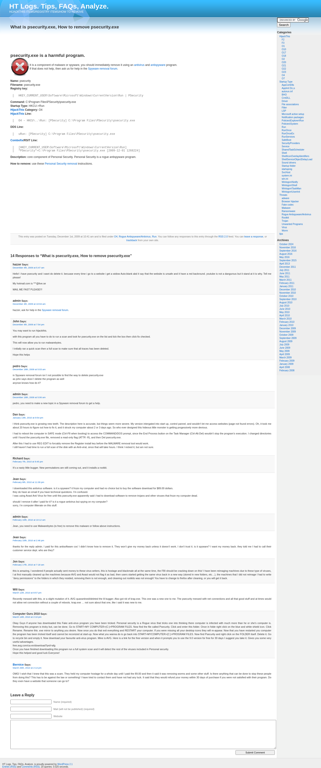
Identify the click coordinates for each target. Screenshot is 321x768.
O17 (284, 52)
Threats (283, 195)
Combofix (16, 140)
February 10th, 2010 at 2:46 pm (28, 540)
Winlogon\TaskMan (291, 188)
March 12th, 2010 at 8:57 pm (27, 592)
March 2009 (285, 357)
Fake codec (288, 204)
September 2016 (288, 250)
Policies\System (290, 124)
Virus (284, 227)
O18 (284, 56)
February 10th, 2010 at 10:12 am (29, 520)
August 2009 (285, 341)
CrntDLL (286, 98)
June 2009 (284, 348)
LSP (284, 111)
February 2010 (286, 322)
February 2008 (286, 370)
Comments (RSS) (30, 766)
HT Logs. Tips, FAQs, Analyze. (59, 6)
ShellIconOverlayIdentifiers (295, 156)
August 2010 (285, 302)
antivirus (139, 65)
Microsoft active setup (293, 114)
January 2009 (286, 364)
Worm (285, 230)
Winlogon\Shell (289, 185)
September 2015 (288, 260)
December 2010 (287, 289)
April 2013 (284, 263)
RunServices (288, 136)
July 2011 (284, 270)
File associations (290, 104)
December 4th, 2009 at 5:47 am (28, 267)
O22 (284, 69)
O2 (283, 59)
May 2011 (284, 276)
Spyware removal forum (102, 68)
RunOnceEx (288, 133)
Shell (284, 153)
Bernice (18, 664)
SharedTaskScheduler (293, 149)
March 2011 (285, 280)
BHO (284, 94)
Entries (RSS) (9, 766)
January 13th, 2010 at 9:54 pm (28, 417)
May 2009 (284, 351)
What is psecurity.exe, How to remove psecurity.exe (64, 27)
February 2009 (286, 360)
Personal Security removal (61, 163)
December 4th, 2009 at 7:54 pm (28, 324)
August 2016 (285, 254)
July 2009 (284, 344)
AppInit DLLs (288, 88)
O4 (283, 75)
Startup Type (286, 81)
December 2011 (287, 267)
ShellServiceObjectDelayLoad (297, 159)
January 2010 (286, 325)
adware (285, 198)
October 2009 (286, 335)
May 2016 (284, 257)
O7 (283, 78)
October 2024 (286, 244)
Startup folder (289, 166)
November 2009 (287, 331)
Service (285, 146)
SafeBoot (286, 140)
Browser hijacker (290, 201)
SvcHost (286, 172)
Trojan (285, 221)
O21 (284, 65)
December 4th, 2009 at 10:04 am (29, 304)
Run (284, 127)
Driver (285, 101)
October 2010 (286, 296)
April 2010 (284, 315)
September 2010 (288, 299)
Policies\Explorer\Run (293, 120)
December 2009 (287, 328)
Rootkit (285, 217)
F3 (283, 43)
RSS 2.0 (223, 236)
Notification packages (293, 117)
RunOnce (286, 130)
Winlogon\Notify (290, 182)
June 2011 (284, 273)
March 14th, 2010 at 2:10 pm (27, 617)
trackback (131, 240)
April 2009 (284, 354)
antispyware (158, 65)
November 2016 (287, 247)
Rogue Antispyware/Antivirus (296, 214)
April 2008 (284, 367)
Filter (284, 107)
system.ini (287, 175)
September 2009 (288, 338)
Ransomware (288, 211)
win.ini (285, 179)
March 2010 (285, 318)
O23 (284, 72)
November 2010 (287, 293)
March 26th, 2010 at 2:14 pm (27, 668)
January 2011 (286, 286)
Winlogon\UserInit (291, 191)
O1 (283, 46)
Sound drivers (289, 162)
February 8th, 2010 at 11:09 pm (28, 482)
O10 (284, 49)
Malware (286, 208)
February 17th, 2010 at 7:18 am (28, 564)
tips (281, 234)
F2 (283, 39)
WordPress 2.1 (65, 764)
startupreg (287, 169)
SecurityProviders (291, 143)
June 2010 (284, 309)
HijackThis (284, 36)
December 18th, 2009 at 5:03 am (29, 369)
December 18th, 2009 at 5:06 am (29, 397)
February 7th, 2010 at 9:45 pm (28, 461)
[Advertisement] (64, 40)
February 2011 (286, 283)
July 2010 (284, 305)
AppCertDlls (288, 85)
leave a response (253, 236)
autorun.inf (287, 91)
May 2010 (284, 312)
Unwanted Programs (292, 224)
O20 (284, 62)
